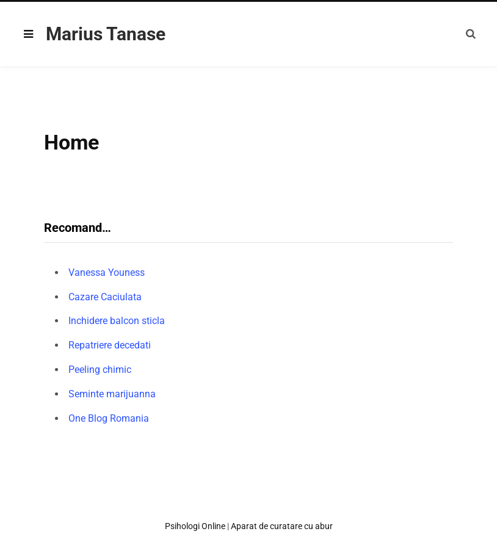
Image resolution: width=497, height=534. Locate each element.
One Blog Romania (108, 418)
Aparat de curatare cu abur (282, 526)
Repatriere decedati (109, 345)
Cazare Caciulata (105, 297)
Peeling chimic (99, 369)
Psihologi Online (195, 526)
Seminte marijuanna (112, 394)
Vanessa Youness (106, 272)
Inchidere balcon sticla (116, 321)
